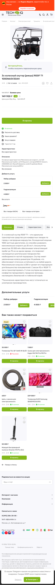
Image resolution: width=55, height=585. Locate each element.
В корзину (27, 121)
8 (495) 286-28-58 (9, 516)
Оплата (49, 227)
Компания (6, 499)
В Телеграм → (32, 579)
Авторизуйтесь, (15, 66)
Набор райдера (10, 179)
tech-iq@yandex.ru (9, 519)
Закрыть (18, 580)
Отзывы (20, 227)
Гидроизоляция (10, 190)
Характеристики (34, 227)
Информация (7, 504)
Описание (8, 227)
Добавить (45, 183)
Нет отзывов (11, 83)
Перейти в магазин (27, 8)
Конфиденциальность (25, 547)
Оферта (39, 547)
